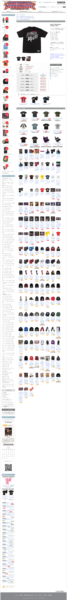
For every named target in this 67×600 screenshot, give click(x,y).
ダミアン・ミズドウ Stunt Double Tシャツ (47, 166)
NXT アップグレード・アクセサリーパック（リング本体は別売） (20, 154)
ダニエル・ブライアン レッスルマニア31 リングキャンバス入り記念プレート (26, 222)
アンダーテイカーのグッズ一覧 (7, 198)
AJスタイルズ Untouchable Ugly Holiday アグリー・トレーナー (31, 361)
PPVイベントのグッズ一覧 (7, 187)
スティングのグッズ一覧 (6, 269)
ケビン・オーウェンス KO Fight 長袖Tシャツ (53, 316)
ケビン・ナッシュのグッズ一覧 (7, 229)
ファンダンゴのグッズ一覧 (7, 307)
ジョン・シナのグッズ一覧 (7, 261)
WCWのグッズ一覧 (5, 364)
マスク (5, 99)
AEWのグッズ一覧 (5, 378)
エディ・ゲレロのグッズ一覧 (7, 213)
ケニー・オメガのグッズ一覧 (7, 224)
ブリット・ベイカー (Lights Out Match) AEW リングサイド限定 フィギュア (26, 378)
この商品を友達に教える (55, 70)
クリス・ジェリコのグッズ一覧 (7, 219)
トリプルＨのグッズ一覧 (6, 288)
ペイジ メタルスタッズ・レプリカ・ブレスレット (31, 192)
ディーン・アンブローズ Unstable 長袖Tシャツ (20, 264)
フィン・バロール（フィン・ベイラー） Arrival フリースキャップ (47, 302)
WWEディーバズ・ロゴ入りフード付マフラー (26, 275)
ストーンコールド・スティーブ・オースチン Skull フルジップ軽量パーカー (53, 361)
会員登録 (47, 2)
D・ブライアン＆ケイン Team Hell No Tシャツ (23, 100)
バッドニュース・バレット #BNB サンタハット (53, 166)
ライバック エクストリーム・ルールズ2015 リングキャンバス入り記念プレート (37, 222)
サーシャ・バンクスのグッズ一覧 (8, 239)
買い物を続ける (54, 73)
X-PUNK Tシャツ (31, 165)
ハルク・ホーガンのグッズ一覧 (7, 299)
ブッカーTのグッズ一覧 (6, 311)
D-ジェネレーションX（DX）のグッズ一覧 (8, 283)
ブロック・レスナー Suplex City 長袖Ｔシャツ (20, 332)
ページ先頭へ (60, 591)
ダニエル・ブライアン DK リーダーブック (26, 179)
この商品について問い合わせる (57, 72)
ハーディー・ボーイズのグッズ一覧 (8, 302)
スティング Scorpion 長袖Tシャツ (42, 263)
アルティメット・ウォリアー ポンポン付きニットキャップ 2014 (53, 276)
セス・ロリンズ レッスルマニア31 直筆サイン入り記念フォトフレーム (20, 237)
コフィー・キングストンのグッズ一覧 (8, 232)
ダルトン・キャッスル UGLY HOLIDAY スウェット (26, 345)
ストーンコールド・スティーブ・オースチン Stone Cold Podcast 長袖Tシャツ (42, 318)
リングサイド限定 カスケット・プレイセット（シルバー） (58, 332)
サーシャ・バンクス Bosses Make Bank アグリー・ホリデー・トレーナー (53, 346)
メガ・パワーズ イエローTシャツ (42, 179)
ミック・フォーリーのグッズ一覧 (8, 353)
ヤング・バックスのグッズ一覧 (7, 331)
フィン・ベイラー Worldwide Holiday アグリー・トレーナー (37, 361)
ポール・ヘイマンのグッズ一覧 (7, 326)
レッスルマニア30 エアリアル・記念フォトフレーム (58, 206)
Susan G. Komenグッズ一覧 (7, 372)
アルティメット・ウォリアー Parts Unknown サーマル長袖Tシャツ (20, 275)
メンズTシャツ (5, 29)
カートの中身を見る (8, 410)
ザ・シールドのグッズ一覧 (7, 242)
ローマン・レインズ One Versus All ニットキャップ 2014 (37, 288)
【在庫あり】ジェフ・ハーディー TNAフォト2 (20, 166)
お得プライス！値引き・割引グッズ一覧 (8, 183)
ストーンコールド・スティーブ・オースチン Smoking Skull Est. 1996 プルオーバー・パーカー (58, 362)
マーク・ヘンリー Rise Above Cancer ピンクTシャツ (8, 533)
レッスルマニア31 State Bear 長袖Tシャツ (58, 300)
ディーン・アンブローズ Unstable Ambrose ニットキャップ (47, 288)
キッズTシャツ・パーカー (7, 64)
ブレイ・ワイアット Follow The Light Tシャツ (46, 115)
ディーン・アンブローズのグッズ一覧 (8, 286)
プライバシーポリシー (38, 595)
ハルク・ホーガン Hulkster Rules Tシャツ (47, 236)
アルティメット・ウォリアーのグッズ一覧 (8, 193)
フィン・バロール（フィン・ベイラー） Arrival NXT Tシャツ (11, 494)
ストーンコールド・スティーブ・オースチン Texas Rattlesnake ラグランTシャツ (23, 128)
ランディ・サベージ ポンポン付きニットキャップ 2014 (47, 275)
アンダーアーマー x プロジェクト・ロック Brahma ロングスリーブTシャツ (47, 346)
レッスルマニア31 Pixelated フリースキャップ (31, 301)
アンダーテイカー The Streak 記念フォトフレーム (47, 206)
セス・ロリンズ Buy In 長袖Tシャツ (37, 263)
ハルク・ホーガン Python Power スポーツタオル (42, 166)
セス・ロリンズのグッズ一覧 (7, 274)
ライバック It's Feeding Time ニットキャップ (26, 331)
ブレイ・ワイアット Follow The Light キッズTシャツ (57, 115)
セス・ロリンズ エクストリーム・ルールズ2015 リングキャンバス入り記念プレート (31, 222)
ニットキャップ (5, 91)
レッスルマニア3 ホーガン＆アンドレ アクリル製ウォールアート (31, 207)
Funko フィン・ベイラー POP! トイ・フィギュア (42, 377)
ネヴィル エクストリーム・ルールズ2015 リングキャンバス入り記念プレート (53, 222)
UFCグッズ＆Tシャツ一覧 (7, 363)
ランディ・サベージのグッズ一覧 (8, 338)
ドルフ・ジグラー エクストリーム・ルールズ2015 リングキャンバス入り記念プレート (42, 223)
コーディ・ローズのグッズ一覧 (7, 234)
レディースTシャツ (5, 55)
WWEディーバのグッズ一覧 (7, 357)
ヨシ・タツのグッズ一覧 (6, 333)
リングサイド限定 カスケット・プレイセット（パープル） (46, 141)
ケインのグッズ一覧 (5, 223)
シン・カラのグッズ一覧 (6, 268)
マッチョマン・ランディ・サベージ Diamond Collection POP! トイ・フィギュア (20, 379)
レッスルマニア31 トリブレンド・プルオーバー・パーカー (26, 317)
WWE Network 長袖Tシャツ (37, 250)
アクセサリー (5, 125)
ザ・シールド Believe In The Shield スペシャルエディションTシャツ (8, 565)
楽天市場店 (50, 595)
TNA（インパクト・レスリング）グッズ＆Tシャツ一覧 (8, 369)
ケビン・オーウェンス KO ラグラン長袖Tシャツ (37, 316)
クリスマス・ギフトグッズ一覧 (7, 168)
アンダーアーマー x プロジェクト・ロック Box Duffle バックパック (26, 154)
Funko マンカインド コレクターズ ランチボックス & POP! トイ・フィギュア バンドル (31, 379)
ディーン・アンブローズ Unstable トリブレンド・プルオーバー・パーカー (42, 289)
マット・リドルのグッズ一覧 (7, 329)
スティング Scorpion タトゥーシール (53, 179)
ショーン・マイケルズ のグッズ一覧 (8, 266)
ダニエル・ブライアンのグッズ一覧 (8, 278)
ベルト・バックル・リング (7, 142)
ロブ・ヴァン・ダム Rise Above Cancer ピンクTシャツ (8, 537)
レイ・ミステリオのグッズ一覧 (7, 343)
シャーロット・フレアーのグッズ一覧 (8, 258)
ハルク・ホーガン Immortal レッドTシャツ (58, 236)
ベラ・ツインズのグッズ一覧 (7, 324)
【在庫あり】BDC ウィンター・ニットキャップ (58, 288)
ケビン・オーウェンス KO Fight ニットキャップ (37, 332)
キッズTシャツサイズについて (8, 402)
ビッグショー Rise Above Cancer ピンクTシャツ (7, 553)
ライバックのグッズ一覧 (6, 334)
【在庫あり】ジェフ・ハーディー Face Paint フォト (47, 154)
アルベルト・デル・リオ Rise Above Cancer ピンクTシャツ (8, 549)
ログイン (42, 2)
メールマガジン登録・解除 (8, 404)
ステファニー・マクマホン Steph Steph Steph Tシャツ (37, 166)
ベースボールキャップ (6, 82)
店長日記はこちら (8, 444)
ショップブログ (41, 11)
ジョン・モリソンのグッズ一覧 (7, 263)
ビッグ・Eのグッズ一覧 (6, 304)
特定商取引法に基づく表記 (28, 595)
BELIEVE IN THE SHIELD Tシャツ (26, 166)
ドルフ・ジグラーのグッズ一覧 (7, 289)
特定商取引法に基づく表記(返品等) (57, 69)
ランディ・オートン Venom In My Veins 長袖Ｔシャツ (58, 317)
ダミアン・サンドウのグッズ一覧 (8, 280)
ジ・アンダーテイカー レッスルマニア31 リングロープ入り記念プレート (26, 237)
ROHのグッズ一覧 (5, 376)
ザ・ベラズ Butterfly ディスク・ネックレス (26, 192)
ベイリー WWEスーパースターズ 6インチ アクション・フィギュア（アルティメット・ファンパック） (20, 347)
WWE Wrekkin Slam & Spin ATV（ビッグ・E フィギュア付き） (31, 154)
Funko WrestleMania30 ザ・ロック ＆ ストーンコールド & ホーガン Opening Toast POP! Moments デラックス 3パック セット (20, 395)
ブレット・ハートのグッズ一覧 (7, 312)
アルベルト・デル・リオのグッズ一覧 (8, 196)
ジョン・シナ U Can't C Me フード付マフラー (42, 275)
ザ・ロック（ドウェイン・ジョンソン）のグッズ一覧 (8, 247)
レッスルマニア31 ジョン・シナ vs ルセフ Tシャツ (47, 179)
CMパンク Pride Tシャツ (46, 127)
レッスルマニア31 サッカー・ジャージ (31, 179)
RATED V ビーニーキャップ (42, 250)
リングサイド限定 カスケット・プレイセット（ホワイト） (58, 141)
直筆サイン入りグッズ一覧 (7, 185)
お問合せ (57, 11)
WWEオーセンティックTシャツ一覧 (8, 181)
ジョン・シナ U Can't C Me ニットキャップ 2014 (26, 288)
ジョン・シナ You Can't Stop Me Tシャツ (5, 494)
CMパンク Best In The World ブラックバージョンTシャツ (35, 101)
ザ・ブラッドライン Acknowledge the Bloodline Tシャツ (35, 141)
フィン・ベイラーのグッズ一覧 (7, 309)
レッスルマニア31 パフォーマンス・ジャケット (31, 317)
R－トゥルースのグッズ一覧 (7, 189)
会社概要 (4, 392)
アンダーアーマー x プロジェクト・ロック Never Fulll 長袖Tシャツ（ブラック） (58, 346)
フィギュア (5, 21)
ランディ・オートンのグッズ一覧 (8, 336)
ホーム (10, 11)
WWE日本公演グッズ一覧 (6, 178)
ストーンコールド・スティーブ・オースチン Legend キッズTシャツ (8, 577)
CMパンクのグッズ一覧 (6, 253)
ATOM (11, 586)
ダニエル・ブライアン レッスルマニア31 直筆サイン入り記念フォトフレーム (58, 222)
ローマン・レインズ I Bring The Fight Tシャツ (35, 127)
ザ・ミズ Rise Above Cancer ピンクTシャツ (7, 542)
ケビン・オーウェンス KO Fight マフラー (53, 331)
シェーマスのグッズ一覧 (6, 255)
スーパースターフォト (6, 133)
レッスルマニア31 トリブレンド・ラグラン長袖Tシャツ (20, 317)
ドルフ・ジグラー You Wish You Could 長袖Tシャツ (31, 251)
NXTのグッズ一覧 (5, 366)
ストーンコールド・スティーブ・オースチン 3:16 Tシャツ (23, 116)
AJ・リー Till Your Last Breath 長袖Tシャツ (26, 263)
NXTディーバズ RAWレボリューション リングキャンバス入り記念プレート (37, 237)
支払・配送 (21, 595)
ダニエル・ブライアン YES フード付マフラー (31, 275)
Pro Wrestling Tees (5, 374)
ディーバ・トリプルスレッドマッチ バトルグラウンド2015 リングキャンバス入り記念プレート (31, 238)
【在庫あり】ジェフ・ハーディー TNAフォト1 (58, 154)
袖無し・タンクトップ (6, 46)
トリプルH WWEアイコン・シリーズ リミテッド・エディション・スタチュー (20, 302)
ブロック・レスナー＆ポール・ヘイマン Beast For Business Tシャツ (57, 128)
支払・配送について (25, 11)
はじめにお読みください (7, 399)
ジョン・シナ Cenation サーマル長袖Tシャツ (47, 264)
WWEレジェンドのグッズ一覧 (7, 359)
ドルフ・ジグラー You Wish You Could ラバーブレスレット (42, 154)
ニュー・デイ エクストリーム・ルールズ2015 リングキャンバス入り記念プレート (47, 222)
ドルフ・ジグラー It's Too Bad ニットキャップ (42, 301)
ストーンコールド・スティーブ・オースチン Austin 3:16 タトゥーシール (58, 180)
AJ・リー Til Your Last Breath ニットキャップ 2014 (20, 288)
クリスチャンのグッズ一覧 (7, 221)
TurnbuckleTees (4, 371)
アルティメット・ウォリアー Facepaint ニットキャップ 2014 (47, 252)
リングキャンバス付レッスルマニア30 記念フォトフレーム (53, 207)
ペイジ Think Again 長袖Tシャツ (53, 263)
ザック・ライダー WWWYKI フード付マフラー (31, 391)
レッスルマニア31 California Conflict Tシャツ (37, 179)
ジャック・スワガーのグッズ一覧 (8, 260)
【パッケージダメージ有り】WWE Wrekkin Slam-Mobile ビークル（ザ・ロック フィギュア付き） (47, 363)
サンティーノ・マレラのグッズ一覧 (8, 251)
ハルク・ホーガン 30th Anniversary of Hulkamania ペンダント (53, 237)
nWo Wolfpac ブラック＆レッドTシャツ (23, 140)
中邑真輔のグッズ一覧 (6, 294)
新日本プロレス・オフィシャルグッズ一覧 (8, 387)
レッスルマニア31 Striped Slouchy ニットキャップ (37, 301)
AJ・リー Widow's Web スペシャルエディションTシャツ (8, 569)
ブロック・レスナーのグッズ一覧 (8, 317)
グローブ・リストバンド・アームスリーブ (8, 72)
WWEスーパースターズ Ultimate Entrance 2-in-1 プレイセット (37, 345)
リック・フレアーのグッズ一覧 (7, 341)
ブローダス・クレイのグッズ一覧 (8, 319)
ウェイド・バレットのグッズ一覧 (8, 203)
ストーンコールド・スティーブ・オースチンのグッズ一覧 (8, 272)
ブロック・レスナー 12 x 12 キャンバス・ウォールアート (42, 207)
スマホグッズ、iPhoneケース (7, 151)
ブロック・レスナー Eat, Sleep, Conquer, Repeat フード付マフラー (37, 276)
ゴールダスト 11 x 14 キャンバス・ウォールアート (37, 206)
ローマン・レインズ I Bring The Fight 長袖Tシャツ (47, 317)
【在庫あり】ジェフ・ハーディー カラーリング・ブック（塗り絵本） (58, 167)
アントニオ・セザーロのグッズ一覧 (8, 201)
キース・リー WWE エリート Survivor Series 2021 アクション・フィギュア (37, 379)
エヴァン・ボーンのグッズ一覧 (7, 211)
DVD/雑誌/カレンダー (6, 108)
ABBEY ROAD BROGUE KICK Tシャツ (7, 523)
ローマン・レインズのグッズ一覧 (8, 345)
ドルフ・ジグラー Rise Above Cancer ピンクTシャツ (8, 557)
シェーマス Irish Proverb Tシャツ (20, 250)
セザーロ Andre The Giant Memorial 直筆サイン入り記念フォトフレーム (20, 208)
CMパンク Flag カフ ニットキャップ (58, 377)
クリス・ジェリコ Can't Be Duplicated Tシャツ (46, 100)
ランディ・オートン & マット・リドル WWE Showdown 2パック (37, 154)
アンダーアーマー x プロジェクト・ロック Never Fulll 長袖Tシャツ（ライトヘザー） (20, 362)
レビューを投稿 (54, 76)
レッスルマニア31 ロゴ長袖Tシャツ (53, 300)
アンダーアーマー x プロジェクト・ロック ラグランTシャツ (42, 345)
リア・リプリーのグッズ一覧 (7, 340)
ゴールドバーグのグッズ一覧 (7, 237)
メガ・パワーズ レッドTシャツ (42, 192)
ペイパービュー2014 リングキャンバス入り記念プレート (20, 221)
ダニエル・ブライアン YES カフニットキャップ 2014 (53, 251)
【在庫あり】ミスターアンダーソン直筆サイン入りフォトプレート (53, 193)
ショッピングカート (61, 2)
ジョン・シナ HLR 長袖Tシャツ (31, 263)
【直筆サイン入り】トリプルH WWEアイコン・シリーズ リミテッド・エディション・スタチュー (26, 303)
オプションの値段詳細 (55, 67)
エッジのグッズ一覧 (5, 209)
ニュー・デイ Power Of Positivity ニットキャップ (31, 331)
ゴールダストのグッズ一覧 (7, 235)
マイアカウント (53, 2)
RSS (7, 586)
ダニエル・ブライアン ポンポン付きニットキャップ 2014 (58, 251)
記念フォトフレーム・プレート (7, 116)
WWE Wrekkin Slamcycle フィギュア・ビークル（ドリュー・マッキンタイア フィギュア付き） (42, 363)
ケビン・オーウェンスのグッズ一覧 (8, 227)
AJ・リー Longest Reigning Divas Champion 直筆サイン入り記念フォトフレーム (26, 208)
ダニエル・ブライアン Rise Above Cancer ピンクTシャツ (8, 482)
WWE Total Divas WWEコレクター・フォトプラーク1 (42, 236)
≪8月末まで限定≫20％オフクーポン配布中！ (9, 406)
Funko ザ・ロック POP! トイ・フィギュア (53, 377)
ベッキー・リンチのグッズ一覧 (7, 322)
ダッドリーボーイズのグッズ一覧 (8, 276)
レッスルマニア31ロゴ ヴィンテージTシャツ (35, 115)
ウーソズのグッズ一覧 (6, 204)
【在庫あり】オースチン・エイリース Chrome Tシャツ (8, 515)
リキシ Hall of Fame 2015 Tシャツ (47, 192)
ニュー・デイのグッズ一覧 (7, 296)
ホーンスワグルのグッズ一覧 (7, 327)
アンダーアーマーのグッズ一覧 (7, 384)
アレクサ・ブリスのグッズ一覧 (7, 190)
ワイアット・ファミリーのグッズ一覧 (8, 356)
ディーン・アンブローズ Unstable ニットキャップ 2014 (31, 288)
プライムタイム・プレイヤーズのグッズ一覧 (8, 315)
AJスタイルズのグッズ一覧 (7, 206)
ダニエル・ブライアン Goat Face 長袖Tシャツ (26, 251)
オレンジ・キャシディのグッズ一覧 (8, 216)
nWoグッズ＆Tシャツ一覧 (6, 361)
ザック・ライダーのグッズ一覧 (7, 241)
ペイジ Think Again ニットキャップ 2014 (58, 274)
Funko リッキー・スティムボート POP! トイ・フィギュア (47, 378)
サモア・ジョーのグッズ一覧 (7, 249)
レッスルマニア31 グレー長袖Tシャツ (37, 192)
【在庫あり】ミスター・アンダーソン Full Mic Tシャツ (8, 507)
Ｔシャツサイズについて (7, 401)
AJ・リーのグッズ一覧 (6, 208)
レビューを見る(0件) (55, 74)
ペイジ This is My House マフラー (47, 331)
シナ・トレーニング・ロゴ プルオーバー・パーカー (58, 264)
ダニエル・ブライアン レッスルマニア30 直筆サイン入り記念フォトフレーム (58, 194)
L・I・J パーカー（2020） (26, 360)
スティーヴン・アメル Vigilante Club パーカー (31, 345)
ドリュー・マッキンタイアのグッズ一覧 (8, 292)
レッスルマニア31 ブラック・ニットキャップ (53, 288)
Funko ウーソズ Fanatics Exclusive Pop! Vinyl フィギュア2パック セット (26, 392)
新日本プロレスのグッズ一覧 (7, 379)
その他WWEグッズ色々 (6, 159)
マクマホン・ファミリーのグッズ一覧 (8, 351)
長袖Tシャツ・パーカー (6, 38)
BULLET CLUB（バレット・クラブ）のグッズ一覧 (8, 382)
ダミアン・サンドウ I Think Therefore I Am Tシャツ (8, 519)
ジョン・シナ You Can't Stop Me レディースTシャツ (20, 192)
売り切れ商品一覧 (5, 173)
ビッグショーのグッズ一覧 (7, 306)
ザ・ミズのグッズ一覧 (6, 244)
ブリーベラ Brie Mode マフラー (42, 331)
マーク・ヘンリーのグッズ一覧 (7, 348)
